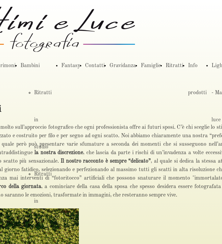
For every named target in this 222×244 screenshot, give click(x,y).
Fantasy (70, 65)
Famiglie (151, 65)
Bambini (30, 65)
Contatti (95, 65)
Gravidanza (122, 65)
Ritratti (174, 65)
